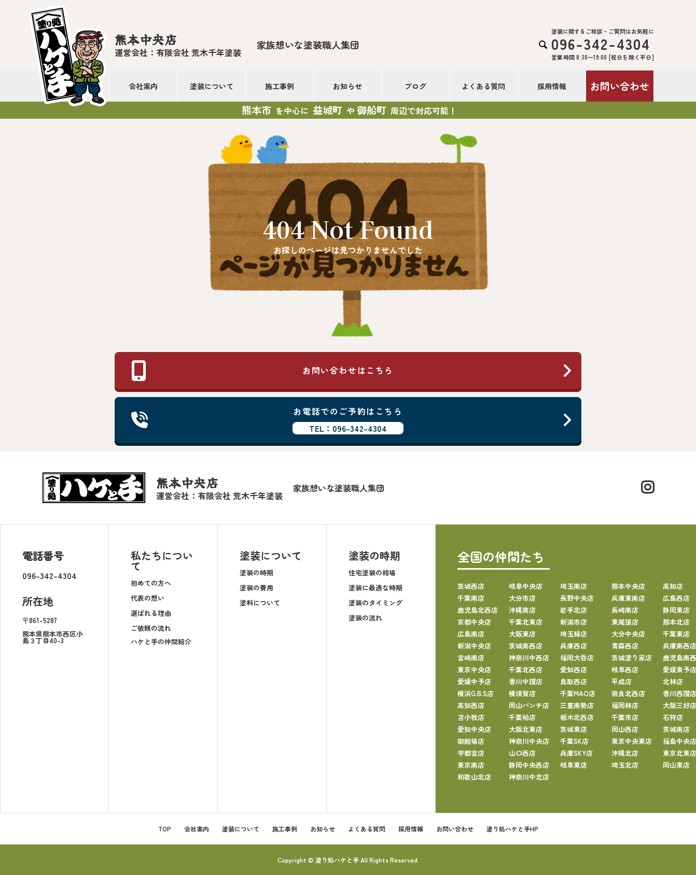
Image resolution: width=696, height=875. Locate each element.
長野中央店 (577, 597)
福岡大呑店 (577, 657)
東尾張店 (624, 621)
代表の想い (147, 598)
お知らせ (347, 86)
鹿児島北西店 (477, 609)
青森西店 (624, 645)
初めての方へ (151, 583)
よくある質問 (483, 86)
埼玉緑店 (573, 633)
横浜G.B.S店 (475, 693)
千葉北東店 (525, 621)
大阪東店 (522, 633)
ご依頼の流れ (151, 628)
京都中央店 (474, 621)
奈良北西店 (628, 693)
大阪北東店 (525, 728)
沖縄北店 (624, 752)
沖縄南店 (522, 609)
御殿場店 (470, 740)
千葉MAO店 (577, 693)
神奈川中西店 (529, 657)
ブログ (415, 86)
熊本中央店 (628, 585)
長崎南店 (624, 609)
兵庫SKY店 (576, 752)
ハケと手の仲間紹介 (161, 641)
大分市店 (522, 597)
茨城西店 (470, 585)
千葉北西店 (525, 669)
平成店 (621, 681)
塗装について (211, 86)
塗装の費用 (256, 587)
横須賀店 (522, 693)
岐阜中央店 (525, 585)
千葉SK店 (574, 740)
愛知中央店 (474, 728)
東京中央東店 (631, 740)
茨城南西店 (525, 645)
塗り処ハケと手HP (512, 828)
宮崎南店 (470, 657)
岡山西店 (624, 728)
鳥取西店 (573, 681)
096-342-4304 (49, 575)
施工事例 (279, 86)
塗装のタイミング (375, 603)
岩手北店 (573, 609)
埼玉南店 (573, 585)
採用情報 (551, 86)
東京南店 (470, 764)
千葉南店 (470, 597)
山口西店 (522, 752)
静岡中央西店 (529, 764)
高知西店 (470, 705)
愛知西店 (573, 669)
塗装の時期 (256, 572)
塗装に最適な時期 (375, 587)
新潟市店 (573, 621)
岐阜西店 (624, 669)
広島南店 (470, 633)
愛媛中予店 (474, 681)
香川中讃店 (525, 681)
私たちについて (162, 560)
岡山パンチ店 (529, 705)
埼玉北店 (624, 764)
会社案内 (143, 86)
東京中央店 (474, 669)
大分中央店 (628, 633)
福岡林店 (624, 705)
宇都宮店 (470, 752)
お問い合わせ (619, 86)
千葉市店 (624, 717)
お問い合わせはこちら (352, 370)
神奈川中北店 (529, 776)
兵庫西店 (573, 645)
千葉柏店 (522, 717)
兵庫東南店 (628, 597)
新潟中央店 (474, 645)
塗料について (260, 603)
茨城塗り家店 (631, 657)
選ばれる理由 (151, 613)
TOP (164, 828)
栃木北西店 (577, 717)
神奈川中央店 (529, 740)
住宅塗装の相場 (372, 572)
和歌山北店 (474, 776)
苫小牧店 (470, 717)
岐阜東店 (573, 764)
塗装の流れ (365, 618)
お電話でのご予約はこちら (352, 419)
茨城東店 (573, 728)
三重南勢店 (577, 705)
